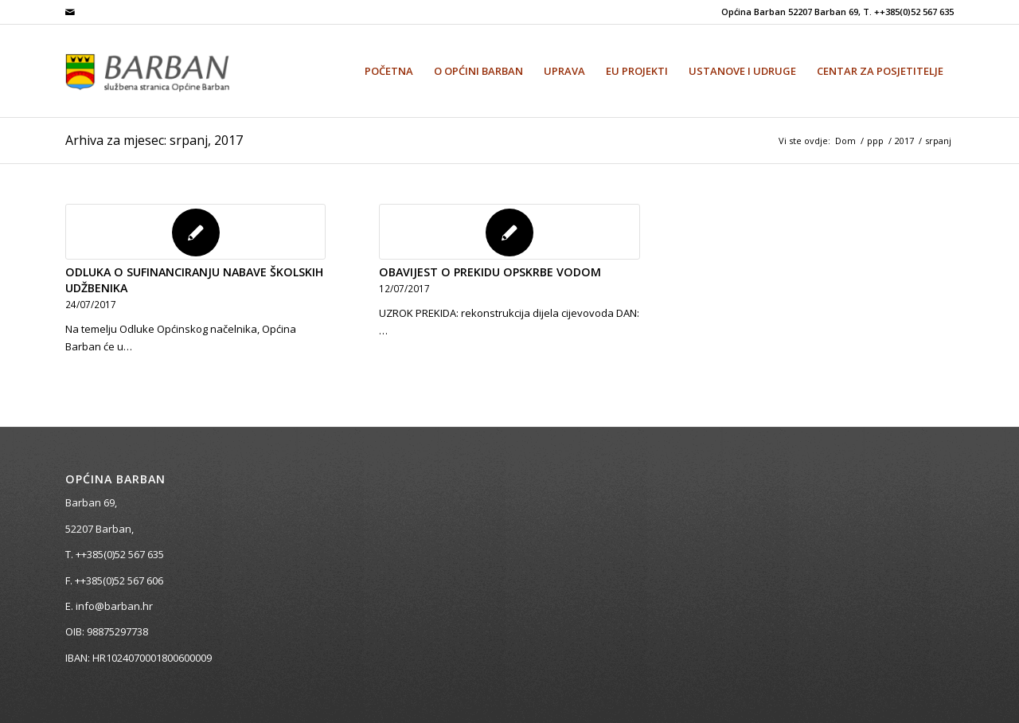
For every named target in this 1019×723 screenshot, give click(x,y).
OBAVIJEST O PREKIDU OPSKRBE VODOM (490, 271)
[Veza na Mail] (70, 12)
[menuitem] (389, 71)
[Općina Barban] (166, 71)
